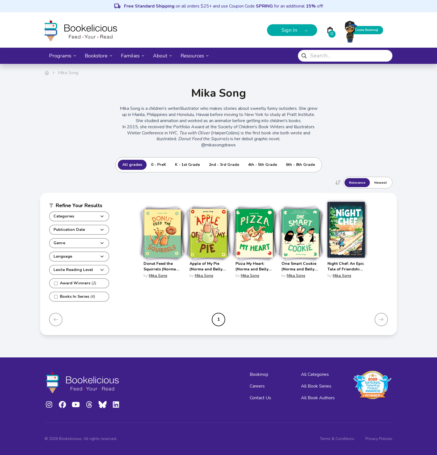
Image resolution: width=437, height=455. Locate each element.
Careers (257, 386)
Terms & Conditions (337, 438)
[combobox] (345, 56)
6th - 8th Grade (300, 164)
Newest (380, 182)
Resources (194, 55)
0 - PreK (158, 164)
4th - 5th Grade (262, 164)
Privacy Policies (378, 438)
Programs (62, 55)
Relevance (357, 182)
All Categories (315, 374)
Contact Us (260, 398)
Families (132, 55)
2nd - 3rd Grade (224, 164)
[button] (79, 206)
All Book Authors (318, 398)
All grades (132, 164)
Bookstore (98, 55)
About (162, 55)
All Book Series (316, 386)
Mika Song (158, 275)
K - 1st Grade (187, 164)
